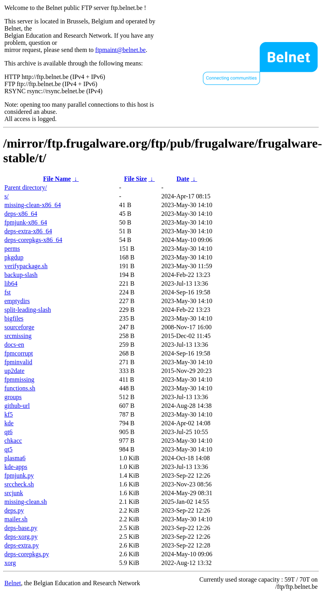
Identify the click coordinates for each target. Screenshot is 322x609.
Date (183, 178)
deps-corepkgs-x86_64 (33, 239)
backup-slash (21, 274)
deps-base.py (20, 527)
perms (12, 248)
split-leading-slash (27, 309)
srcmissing (17, 335)
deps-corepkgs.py (26, 554)
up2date (14, 370)
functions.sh (19, 388)
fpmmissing (19, 379)
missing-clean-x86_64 (32, 205)
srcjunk (13, 493)
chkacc (13, 440)
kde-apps (15, 466)
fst (7, 292)
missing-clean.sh (25, 501)
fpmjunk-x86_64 (25, 222)
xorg (10, 562)
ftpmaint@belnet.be (120, 49)
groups (13, 397)
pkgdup (13, 257)
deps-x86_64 (20, 213)
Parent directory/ (25, 187)
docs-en (14, 344)
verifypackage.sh (26, 266)
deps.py (14, 510)
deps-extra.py (21, 545)
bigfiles (13, 318)
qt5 (8, 449)
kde (8, 423)
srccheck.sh (19, 484)
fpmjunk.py (19, 475)
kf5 (8, 414)
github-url (17, 405)
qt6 (8, 431)
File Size (135, 178)
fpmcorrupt (18, 353)
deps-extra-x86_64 (28, 231)
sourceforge (19, 327)
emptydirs (17, 301)
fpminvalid (18, 362)
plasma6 (14, 458)
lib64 (10, 283)
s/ (6, 196)
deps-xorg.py (21, 536)
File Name (57, 178)
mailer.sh (15, 519)
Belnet (12, 583)
